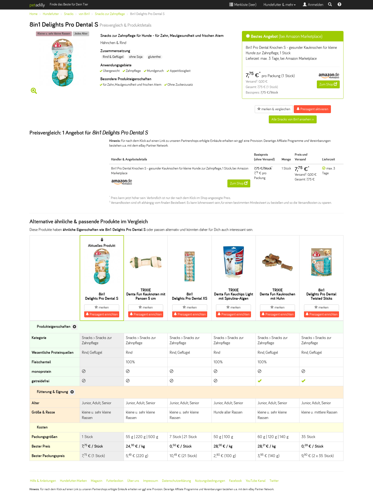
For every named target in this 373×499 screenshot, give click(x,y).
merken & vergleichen (273, 109)
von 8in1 (84, 14)
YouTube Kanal (255, 481)
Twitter (274, 481)
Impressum (150, 481)
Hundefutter (51, 14)
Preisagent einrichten (102, 314)
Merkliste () (242, 5)
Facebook (235, 481)
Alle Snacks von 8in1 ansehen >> (292, 119)
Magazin (96, 481)
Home (33, 14)
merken (102, 307)
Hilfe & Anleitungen (43, 481)
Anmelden (313, 5)
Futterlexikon (114, 481)
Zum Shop (328, 84)
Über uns (133, 481)
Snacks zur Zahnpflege (110, 14)
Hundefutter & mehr (280, 5)
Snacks (69, 14)
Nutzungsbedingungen (210, 481)
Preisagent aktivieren (312, 109)
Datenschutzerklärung (176, 481)
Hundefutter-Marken (73, 481)
